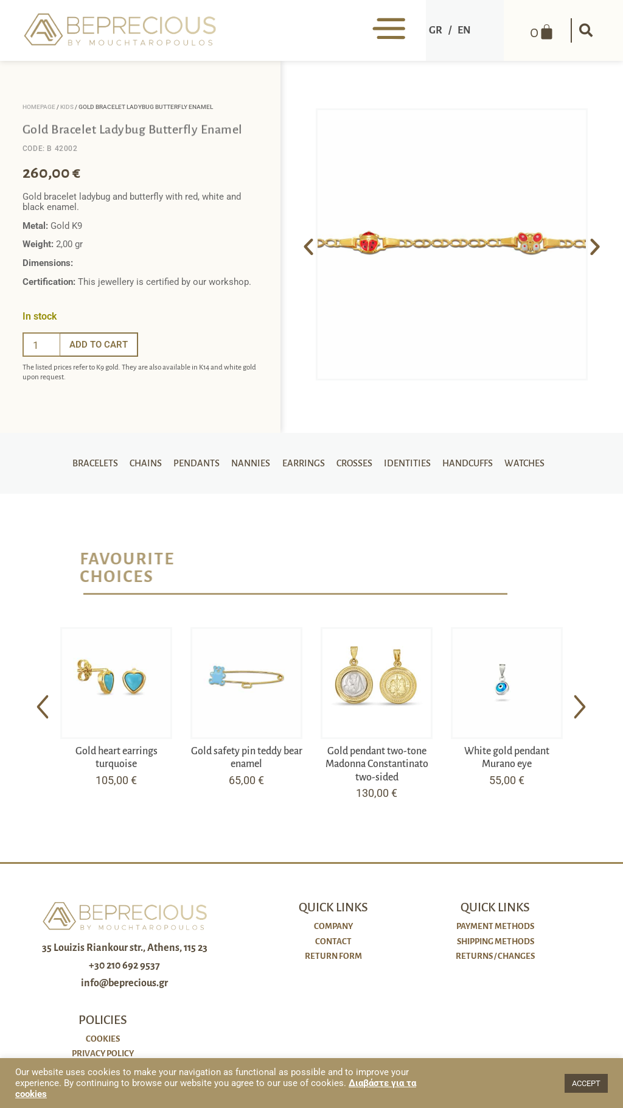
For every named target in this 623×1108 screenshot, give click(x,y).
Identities (410, 463)
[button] (584, 30)
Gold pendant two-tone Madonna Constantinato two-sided (376, 764)
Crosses (355, 463)
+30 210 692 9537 (124, 965)
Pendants (192, 463)
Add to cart (98, 344)
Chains (140, 463)
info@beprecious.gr (124, 983)
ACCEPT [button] (586, 1083)
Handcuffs (473, 463)
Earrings (302, 463)
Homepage (39, 106)
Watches (532, 463)
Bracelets (88, 463)
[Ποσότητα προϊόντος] (41, 344)
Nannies (249, 463)
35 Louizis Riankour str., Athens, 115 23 (124, 947)
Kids (67, 106)
